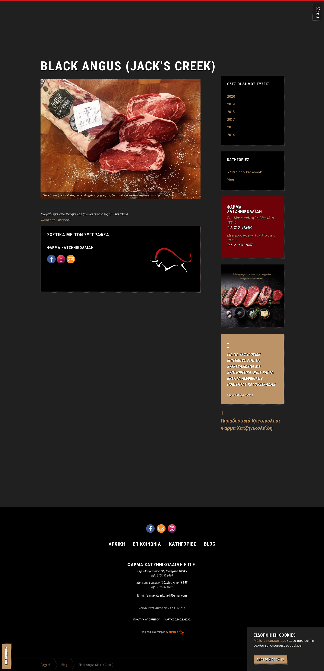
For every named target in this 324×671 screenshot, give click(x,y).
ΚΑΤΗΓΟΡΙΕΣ (184, 543)
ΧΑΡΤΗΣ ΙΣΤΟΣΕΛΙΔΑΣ (177, 619)
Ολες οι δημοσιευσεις (248, 84)
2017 (231, 119)
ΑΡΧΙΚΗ (114, 543)
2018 (231, 111)
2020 (231, 96)
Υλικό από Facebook (56, 220)
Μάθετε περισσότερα (270, 641)
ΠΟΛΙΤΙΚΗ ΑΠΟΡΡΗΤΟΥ (146, 619)
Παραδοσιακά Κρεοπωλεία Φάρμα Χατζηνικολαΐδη (20, 21)
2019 (231, 104)
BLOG (212, 543)
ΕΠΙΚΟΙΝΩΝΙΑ (6, 656)
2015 (231, 127)
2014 (231, 134)
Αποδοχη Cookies (270, 659)
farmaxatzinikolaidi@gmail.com (166, 595)
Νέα (230, 179)
